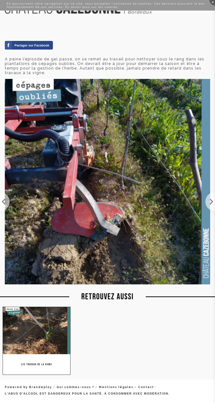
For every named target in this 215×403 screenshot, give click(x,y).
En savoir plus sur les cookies (91, 7)
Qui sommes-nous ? (75, 387)
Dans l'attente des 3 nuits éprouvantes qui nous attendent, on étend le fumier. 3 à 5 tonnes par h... (210, 201)
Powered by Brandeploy (28, 387)
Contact (146, 387)
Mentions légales (116, 387)
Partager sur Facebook (31, 45)
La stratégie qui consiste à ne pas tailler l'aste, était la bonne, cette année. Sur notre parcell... (5, 201)
